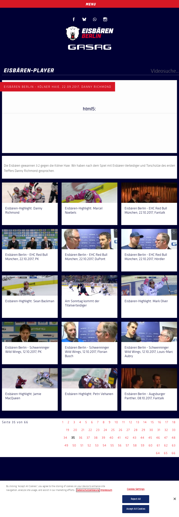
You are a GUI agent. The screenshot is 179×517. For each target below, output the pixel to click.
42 (127, 438)
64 (158, 453)
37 (88, 438)
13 (137, 422)
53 (97, 445)
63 (174, 445)
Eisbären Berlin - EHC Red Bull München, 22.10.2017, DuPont (86, 257)
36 (81, 438)
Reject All (136, 499)
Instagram (105, 19)
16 (159, 422)
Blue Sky (84, 19)
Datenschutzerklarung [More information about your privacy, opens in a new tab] (88, 490)
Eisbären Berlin (89, 32)
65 (166, 453)
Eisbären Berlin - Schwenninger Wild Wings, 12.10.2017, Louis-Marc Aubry (149, 351)
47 (166, 438)
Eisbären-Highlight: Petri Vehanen (89, 394)
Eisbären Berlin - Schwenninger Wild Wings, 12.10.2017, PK (27, 349)
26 (120, 430)
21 (82, 430)
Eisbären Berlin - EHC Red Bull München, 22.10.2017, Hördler (146, 257)
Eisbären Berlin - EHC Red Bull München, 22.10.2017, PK (26, 257)
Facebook (74, 19)
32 (166, 430)
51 (81, 445)
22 (90, 430)
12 (130, 422)
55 (112, 445)
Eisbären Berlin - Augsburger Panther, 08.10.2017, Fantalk (145, 396)
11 (123, 422)
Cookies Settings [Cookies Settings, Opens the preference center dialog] (136, 489)
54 (104, 445)
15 (152, 422)
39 (103, 438)
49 (66, 445)
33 (174, 430)
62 (166, 445)
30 (151, 430)
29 (143, 430)
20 (75, 430)
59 (143, 445)
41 (119, 438)
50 (74, 445)
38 (96, 438)
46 (158, 438)
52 (89, 445)
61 (158, 445)
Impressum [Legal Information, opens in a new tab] (106, 490)
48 (174, 438)
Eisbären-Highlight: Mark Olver (146, 301)
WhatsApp (95, 19)
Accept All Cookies (135, 508)
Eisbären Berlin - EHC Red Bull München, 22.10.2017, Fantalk (146, 210)
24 (105, 430)
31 (158, 430)
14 (145, 422)
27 (128, 430)
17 (166, 422)
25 (113, 430)
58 (135, 445)
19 (67, 430)
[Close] (174, 499)
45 (150, 438)
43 (134, 438)
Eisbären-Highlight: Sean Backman (29, 301)
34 (65, 438)
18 (174, 422)
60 (151, 445)
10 (116, 422)
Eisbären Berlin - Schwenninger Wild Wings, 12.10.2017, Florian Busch (87, 351)
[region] (89, 499)
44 (142, 438)
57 (127, 445)
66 (174, 453)
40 (111, 438)
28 (136, 430)
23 (98, 430)
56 (120, 445)
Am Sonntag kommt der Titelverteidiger (82, 303)
